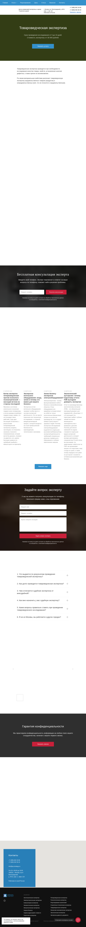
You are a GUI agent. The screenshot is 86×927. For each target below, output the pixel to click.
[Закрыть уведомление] (29, 919)
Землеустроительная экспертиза (33, 900)
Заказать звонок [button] (75, 12)
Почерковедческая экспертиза (59, 897)
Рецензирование (25, 2)
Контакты (62, 2)
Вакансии (52, 2)
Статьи (43, 2)
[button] (43, 46)
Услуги (14, 2)
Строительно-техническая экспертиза (61, 905)
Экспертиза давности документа (59, 915)
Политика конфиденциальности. (52, 921)
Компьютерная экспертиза (31, 902)
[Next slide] (73, 669)
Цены (36, 2)
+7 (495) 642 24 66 (75, 7)
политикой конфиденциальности (48, 299)
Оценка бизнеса (28, 910)
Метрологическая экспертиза (32, 907)
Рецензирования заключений (58, 902)
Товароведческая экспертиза (58, 907)
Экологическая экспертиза (58, 912)
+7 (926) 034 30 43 (75, 10)
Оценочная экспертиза (30, 915)
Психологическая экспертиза (58, 900)
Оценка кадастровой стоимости (32, 913)
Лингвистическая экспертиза (31, 905)
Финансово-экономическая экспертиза (61, 910)
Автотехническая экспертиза (31, 897)
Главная (5, 2)
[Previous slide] (13, 669)
